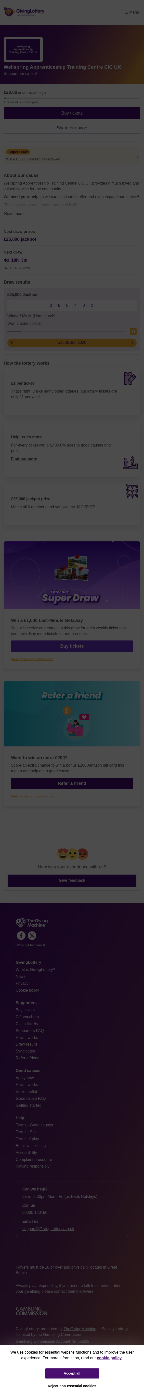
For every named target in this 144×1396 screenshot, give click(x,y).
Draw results (27, 1044)
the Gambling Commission (59, 1334)
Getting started (28, 1105)
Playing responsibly (33, 1166)
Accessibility (26, 1153)
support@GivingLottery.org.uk (48, 1229)
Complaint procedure (34, 1159)
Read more (14, 213)
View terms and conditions (32, 659)
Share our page (72, 127)
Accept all (72, 1373)
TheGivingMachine (80, 1329)
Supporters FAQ (30, 1031)
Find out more (24, 459)
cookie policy (109, 1358)
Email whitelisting (31, 1146)
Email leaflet (26, 1091)
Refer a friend (72, 783)
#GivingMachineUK (31, 945)
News (21, 976)
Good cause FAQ (31, 1098)
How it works (27, 1037)
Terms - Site (26, 1132)
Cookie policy (27, 990)
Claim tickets (27, 1024)
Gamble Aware (80, 1291)
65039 (84, 1341)
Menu (132, 12)
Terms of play (27, 1139)
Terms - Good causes (34, 1125)
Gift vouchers (27, 1017)
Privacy (22, 983)
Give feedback (72, 880)
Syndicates (25, 1051)
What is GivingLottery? (35, 969)
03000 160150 (34, 1212)
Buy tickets (72, 113)
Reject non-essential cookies (72, 1386)
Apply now (25, 1078)
